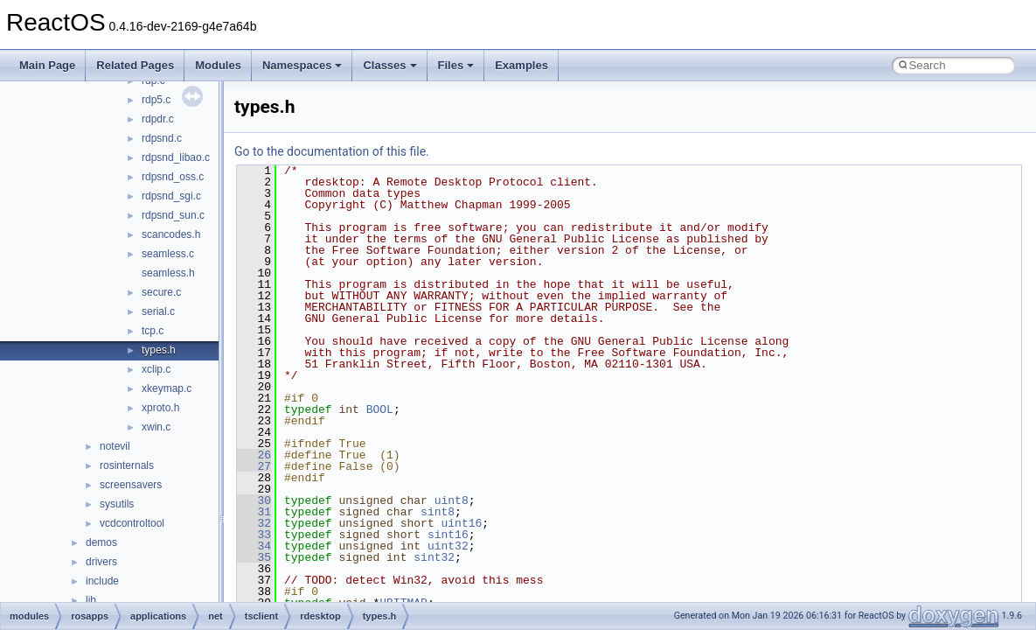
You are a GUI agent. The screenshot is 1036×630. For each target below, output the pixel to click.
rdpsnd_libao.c (176, 157)
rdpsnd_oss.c (173, 177)
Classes (389, 65)
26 (254, 455)
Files (456, 65)
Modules (218, 65)
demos (101, 542)
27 (254, 466)
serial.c (158, 311)
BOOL (379, 409)
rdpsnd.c (162, 138)
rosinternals (127, 465)
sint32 (434, 557)
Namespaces (302, 65)
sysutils (117, 504)
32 (254, 523)
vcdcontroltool (132, 523)
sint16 (448, 534)
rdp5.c (156, 100)
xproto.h (160, 408)
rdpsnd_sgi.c (171, 196)
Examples (521, 65)
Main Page (47, 65)
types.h (159, 350)
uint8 (452, 500)
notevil (115, 446)
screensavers (131, 485)
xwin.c (156, 427)
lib (91, 600)
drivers (101, 562)
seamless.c (168, 254)
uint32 (448, 546)
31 (254, 512)
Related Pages (135, 65)
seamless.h (168, 273)
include (102, 581)
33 (254, 534)
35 (254, 557)
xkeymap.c (166, 388)
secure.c (161, 292)
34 (254, 546)
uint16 (461, 523)
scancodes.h (171, 234)
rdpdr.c (158, 119)
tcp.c (152, 331)
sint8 (438, 512)
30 (254, 500)
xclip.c (156, 369)
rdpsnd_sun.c (173, 215)
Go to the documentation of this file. (331, 151)
